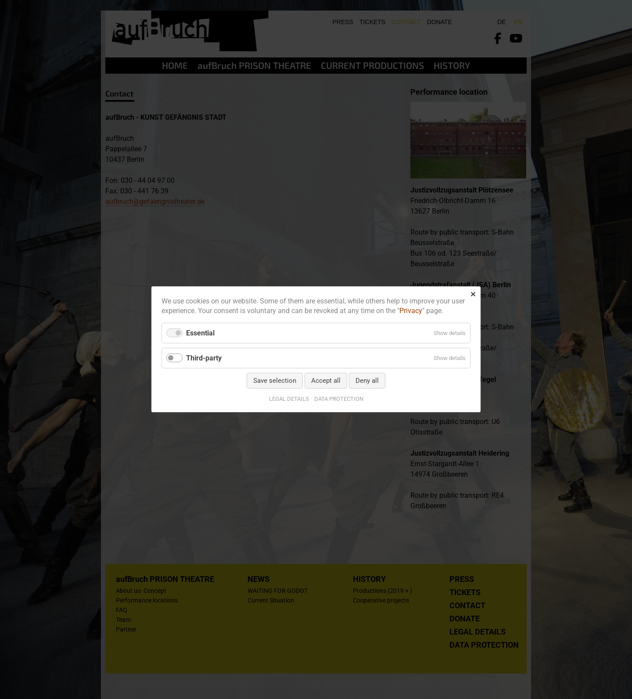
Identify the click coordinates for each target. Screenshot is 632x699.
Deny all (367, 381)
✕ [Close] (473, 294)
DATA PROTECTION (338, 399)
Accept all (326, 381)
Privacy (410, 311)
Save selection (274, 381)
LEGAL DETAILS (289, 399)
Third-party (204, 358)
